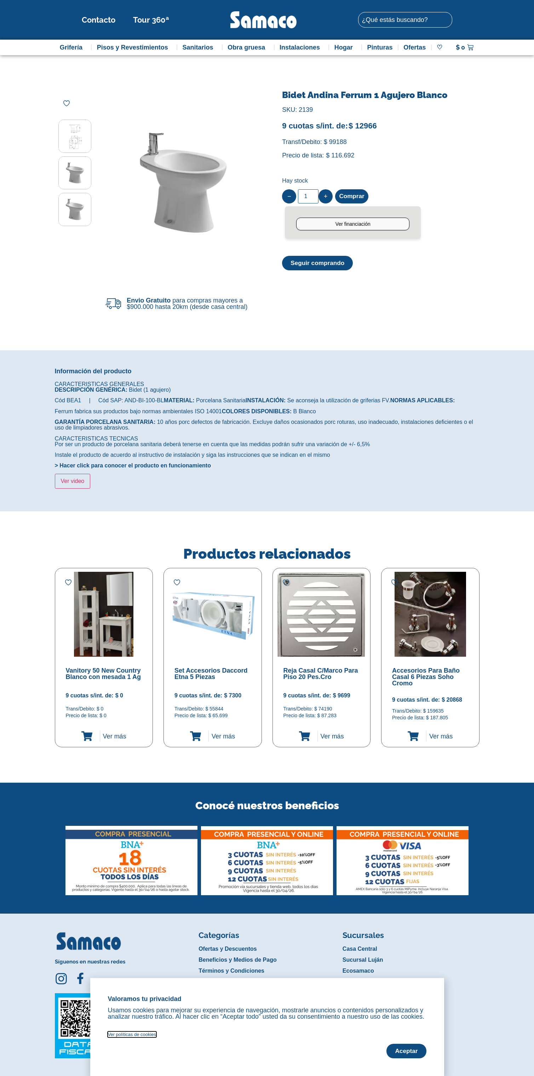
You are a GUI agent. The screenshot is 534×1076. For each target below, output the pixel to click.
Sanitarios (199, 47)
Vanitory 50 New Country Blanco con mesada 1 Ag (103, 673)
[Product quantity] (308, 196)
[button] (59, 855)
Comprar (352, 196)
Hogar (345, 47)
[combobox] (405, 20)
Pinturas (380, 47)
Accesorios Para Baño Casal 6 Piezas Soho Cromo (426, 677)
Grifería (73, 47)
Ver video (73, 481)
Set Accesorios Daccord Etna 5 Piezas (210, 673)
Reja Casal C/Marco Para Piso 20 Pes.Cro (320, 673)
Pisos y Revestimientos (134, 47)
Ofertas (414, 47)
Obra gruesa (248, 47)
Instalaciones (301, 47)
